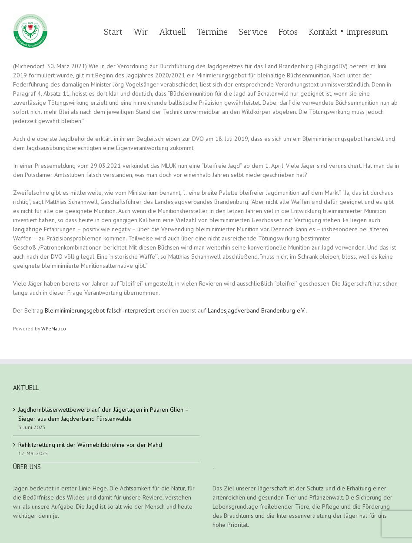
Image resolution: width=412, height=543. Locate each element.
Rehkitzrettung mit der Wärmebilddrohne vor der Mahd (90, 445)
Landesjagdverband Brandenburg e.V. (257, 310)
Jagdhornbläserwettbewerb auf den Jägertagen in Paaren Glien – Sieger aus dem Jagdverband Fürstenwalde (103, 414)
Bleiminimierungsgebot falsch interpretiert (100, 310)
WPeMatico (53, 328)
